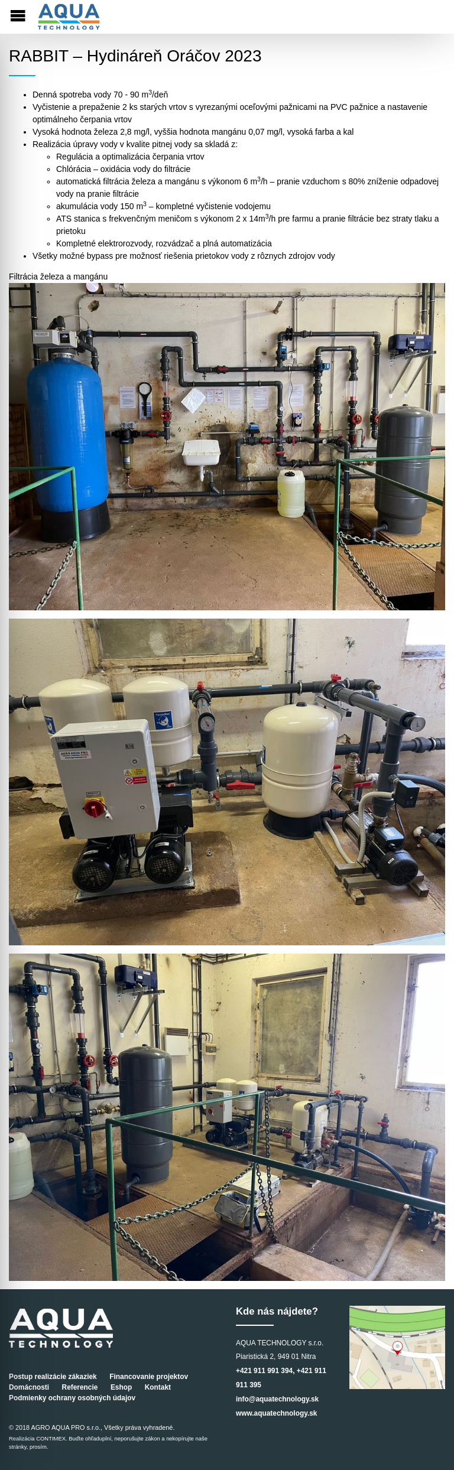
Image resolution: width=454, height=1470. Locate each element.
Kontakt (158, 1387)
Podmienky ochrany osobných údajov (72, 1398)
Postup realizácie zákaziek (53, 1377)
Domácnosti (29, 1387)
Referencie (80, 1387)
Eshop (121, 1387)
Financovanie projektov (148, 1377)
